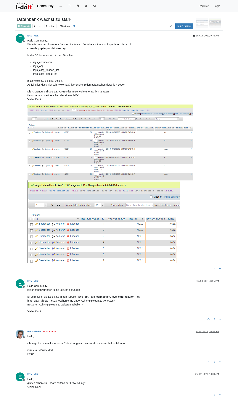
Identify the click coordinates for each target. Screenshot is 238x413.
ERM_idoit (32, 35)
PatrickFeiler (34, 331)
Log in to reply (184, 26)
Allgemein (24, 26)
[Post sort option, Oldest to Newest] (171, 26)
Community (45, 6)
